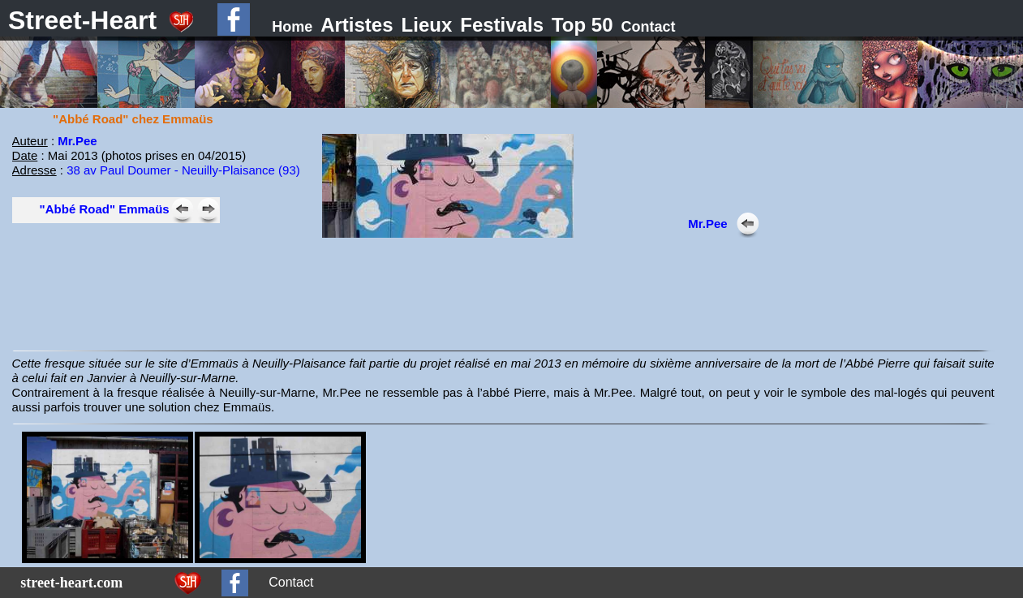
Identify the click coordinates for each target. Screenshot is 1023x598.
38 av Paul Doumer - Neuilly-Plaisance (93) (183, 170)
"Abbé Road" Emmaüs (105, 209)
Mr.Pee (77, 141)
